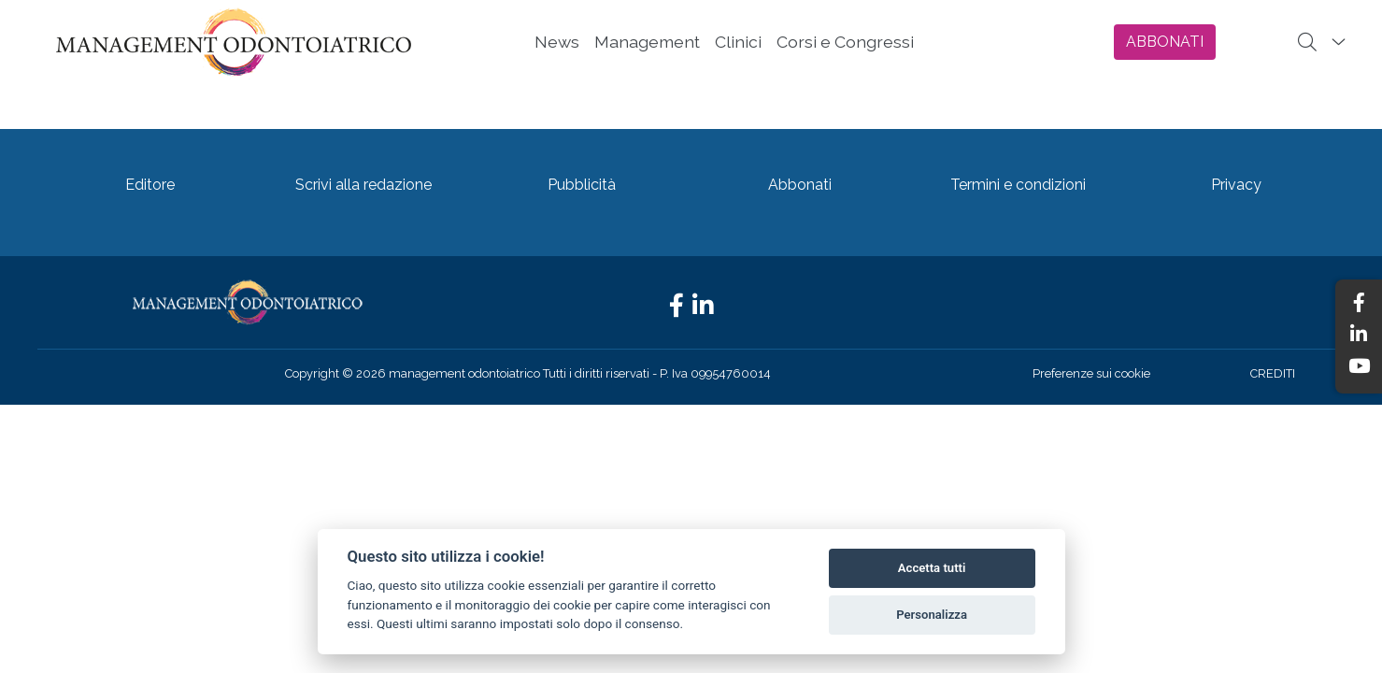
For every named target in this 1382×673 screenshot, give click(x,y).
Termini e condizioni (1018, 184)
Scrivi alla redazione (363, 184)
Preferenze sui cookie (1091, 373)
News (556, 41)
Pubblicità (582, 184)
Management (647, 41)
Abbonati (800, 184)
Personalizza (931, 615)
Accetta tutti (932, 568)
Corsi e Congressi (845, 41)
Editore (150, 184)
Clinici (738, 41)
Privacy (1236, 184)
